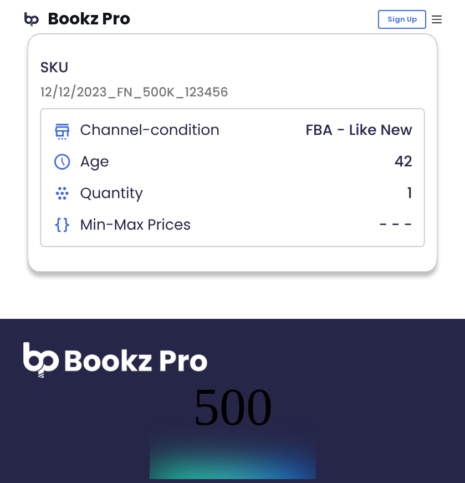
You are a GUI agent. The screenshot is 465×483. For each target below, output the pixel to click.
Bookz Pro (89, 18)
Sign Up (402, 19)
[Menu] (437, 19)
